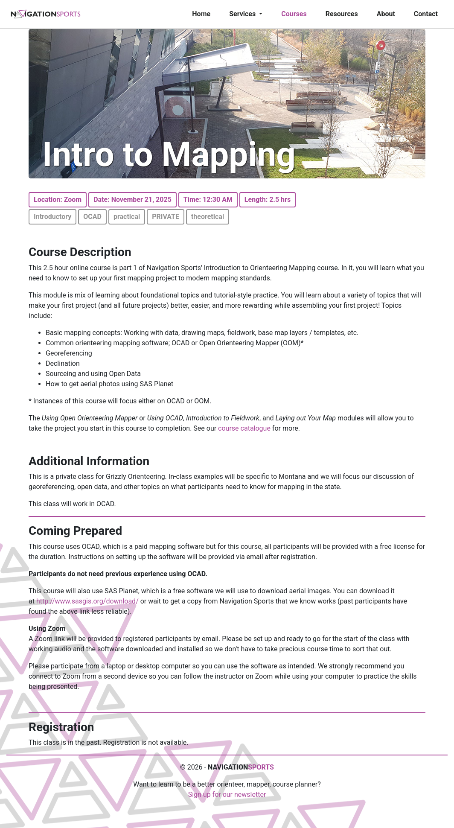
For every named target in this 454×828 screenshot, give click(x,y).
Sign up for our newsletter (227, 794)
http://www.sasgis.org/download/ (87, 601)
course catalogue (244, 428)
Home (201, 14)
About (386, 14)
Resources (342, 14)
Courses (293, 14)
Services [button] (243, 14)
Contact (426, 14)
